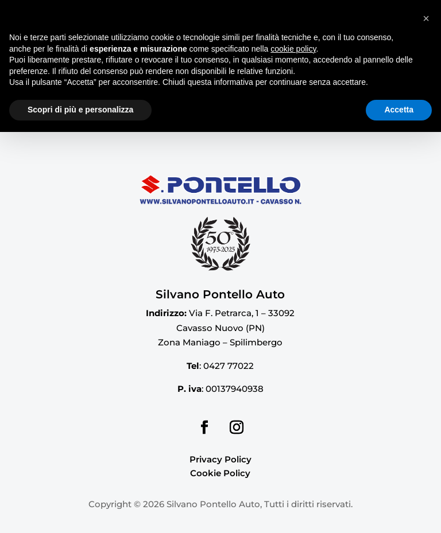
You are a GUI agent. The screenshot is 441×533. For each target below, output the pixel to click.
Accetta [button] (398, 510)
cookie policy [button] (293, 449)
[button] (426, 419)
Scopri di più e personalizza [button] (80, 510)
